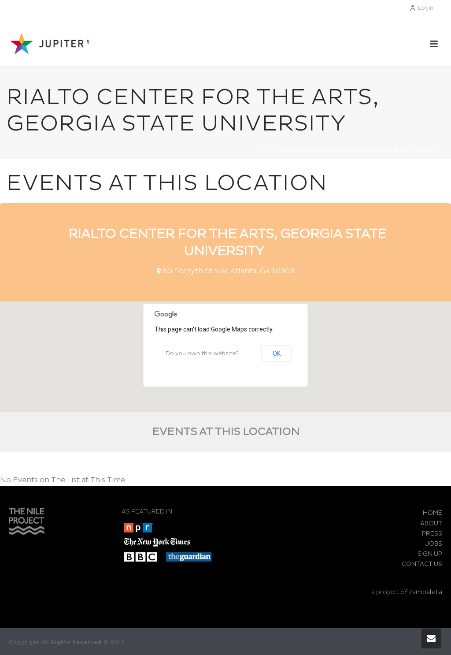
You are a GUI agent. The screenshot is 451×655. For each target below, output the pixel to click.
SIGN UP (430, 554)
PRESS (432, 533)
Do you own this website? (202, 353)
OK (277, 353)
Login (421, 8)
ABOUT (431, 523)
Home (260, 150)
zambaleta (425, 592)
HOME (432, 513)
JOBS (433, 543)
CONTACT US (422, 564)
